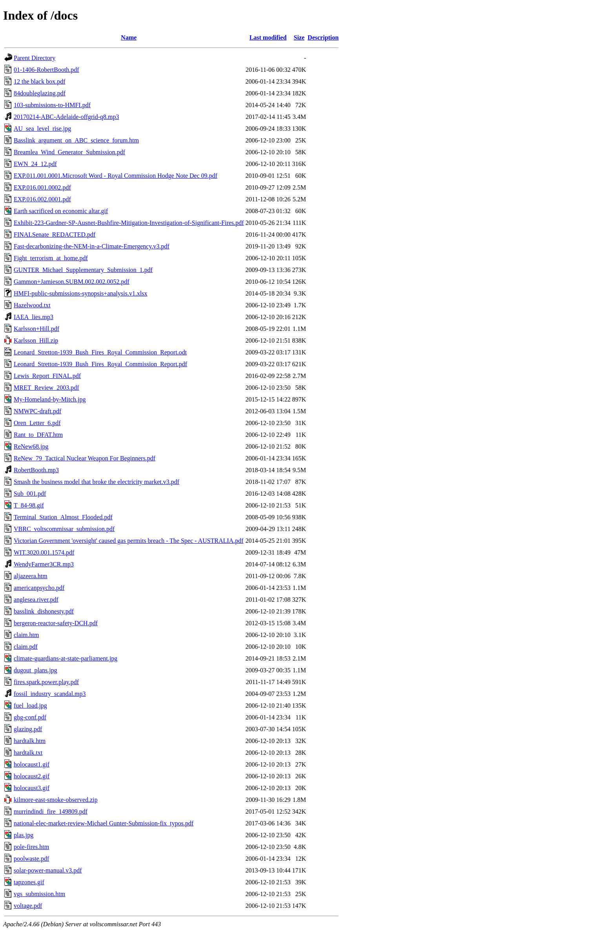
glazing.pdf (28, 729)
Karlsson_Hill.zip (36, 340)
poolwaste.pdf (31, 858)
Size (299, 37)
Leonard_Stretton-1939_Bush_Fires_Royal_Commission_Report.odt (100, 352)
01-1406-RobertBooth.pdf (46, 69)
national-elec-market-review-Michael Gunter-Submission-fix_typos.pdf (103, 823)
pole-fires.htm (31, 846)
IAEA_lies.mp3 (33, 317)
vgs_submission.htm (39, 894)
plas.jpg (23, 835)
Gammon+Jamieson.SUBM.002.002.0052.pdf (71, 281)
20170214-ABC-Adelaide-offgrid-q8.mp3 (66, 116)
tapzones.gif (29, 882)
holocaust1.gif (31, 764)
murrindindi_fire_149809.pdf (50, 811)
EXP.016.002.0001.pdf (42, 199)
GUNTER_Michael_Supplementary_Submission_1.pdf (83, 270)
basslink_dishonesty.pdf (44, 611)
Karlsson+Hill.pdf (36, 328)
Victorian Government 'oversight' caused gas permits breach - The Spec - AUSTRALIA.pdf (129, 540)
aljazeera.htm (30, 576)
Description (323, 37)
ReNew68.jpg (31, 446)
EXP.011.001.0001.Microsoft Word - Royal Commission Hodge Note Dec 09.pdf (115, 175)
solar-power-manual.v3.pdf (48, 870)
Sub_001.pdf (30, 493)
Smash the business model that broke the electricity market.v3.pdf (96, 481)
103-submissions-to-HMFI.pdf (52, 105)
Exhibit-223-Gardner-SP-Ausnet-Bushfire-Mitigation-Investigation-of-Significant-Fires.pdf (129, 222)
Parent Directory (34, 58)
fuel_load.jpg (30, 705)
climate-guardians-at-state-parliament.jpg (65, 658)
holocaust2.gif (31, 776)
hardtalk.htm (29, 740)
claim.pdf (26, 646)
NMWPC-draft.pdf (37, 411)
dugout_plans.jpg (35, 670)
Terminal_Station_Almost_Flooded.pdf (63, 517)
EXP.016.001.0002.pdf (42, 187)
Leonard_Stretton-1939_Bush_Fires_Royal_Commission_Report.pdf (100, 364)
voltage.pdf (28, 905)
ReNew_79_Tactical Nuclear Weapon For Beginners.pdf (84, 458)
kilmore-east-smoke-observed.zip (56, 799)
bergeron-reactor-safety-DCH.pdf (56, 623)
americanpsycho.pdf (39, 587)
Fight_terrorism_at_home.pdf (51, 258)
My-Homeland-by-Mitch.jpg (50, 399)
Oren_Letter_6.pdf (37, 423)
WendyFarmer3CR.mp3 (44, 564)
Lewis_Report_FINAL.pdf (47, 375)
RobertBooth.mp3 (36, 470)
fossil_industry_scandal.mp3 (50, 693)
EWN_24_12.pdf (35, 164)
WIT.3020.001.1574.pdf (44, 552)
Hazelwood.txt (32, 305)
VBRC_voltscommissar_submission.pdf (64, 529)
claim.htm (26, 635)
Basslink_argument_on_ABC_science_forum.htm (76, 140)
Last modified (268, 37)
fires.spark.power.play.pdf (46, 682)
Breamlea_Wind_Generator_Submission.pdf (69, 152)
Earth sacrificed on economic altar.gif (61, 211)
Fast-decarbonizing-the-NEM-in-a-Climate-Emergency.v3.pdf (91, 246)
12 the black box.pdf (40, 81)
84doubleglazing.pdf (40, 93)
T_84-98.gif (29, 505)
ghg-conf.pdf (30, 717)
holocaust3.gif (31, 788)
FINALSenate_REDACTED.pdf (54, 234)
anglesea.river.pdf (36, 599)
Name (128, 37)
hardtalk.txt (28, 752)
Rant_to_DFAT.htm (38, 434)
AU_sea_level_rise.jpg (42, 128)
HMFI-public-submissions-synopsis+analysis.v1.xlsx (80, 293)
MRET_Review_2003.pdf (46, 387)
